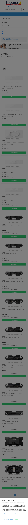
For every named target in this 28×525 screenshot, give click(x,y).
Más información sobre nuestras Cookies (10, 513)
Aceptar (16, 519)
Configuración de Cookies (8, 519)
